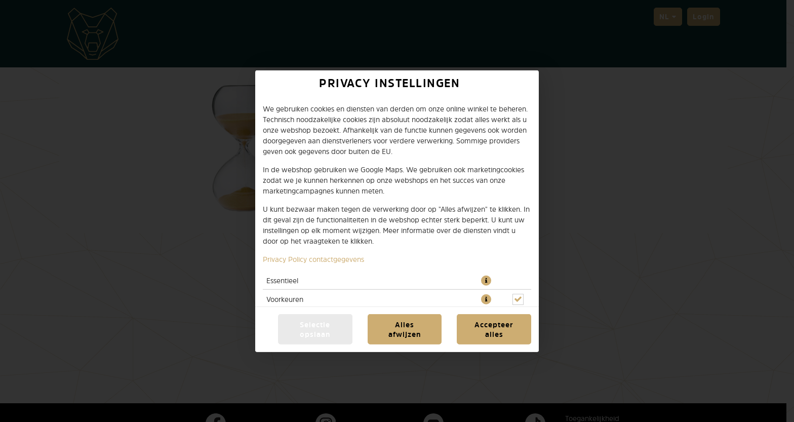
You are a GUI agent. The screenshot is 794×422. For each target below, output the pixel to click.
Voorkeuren (284, 298)
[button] (486, 280)
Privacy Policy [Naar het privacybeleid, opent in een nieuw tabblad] (285, 258)
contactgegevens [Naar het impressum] (336, 258)
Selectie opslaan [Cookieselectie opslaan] (315, 329)
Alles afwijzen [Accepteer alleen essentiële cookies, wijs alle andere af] (404, 329)
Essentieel (282, 280)
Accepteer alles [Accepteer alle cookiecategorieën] (493, 329)
